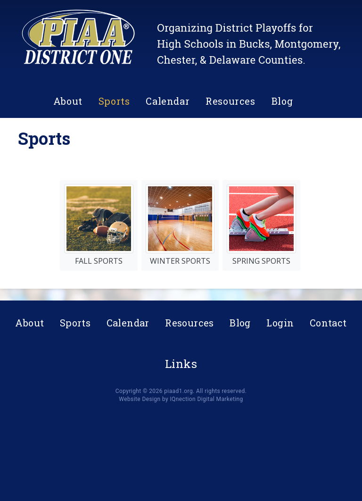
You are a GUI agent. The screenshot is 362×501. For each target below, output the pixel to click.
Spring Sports (261, 225)
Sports (114, 101)
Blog (282, 101)
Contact (328, 323)
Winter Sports (180, 225)
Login (280, 323)
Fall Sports (98, 225)
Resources (230, 101)
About (67, 101)
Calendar (167, 101)
